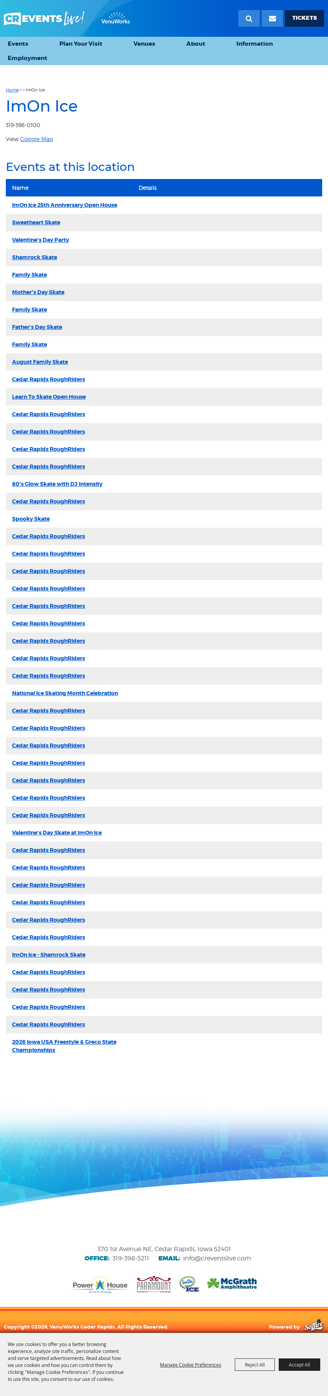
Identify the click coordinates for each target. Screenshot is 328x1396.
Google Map (36, 139)
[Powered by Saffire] (314, 1327)
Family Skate (29, 274)
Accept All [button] (299, 1365)
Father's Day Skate (37, 327)
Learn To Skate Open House (49, 396)
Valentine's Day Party (40, 239)
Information (254, 44)
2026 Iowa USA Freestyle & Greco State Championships (64, 1045)
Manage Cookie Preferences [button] (190, 1365)
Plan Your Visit (80, 44)
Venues (144, 44)
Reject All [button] (255, 1365)
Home (12, 90)
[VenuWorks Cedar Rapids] (67, 18)
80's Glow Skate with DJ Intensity (57, 483)
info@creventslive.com (217, 1258)
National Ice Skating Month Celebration (65, 693)
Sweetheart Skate (36, 222)
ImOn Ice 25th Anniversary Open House (64, 204)
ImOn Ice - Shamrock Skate (48, 954)
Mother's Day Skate (38, 292)
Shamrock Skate (34, 257)
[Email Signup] (272, 18)
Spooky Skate (31, 518)
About (195, 44)
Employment (27, 58)
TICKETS (304, 18)
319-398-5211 (131, 1258)
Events (18, 44)
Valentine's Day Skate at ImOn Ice (57, 832)
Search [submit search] (249, 18)
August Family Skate (40, 361)
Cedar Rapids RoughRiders (48, 379)
